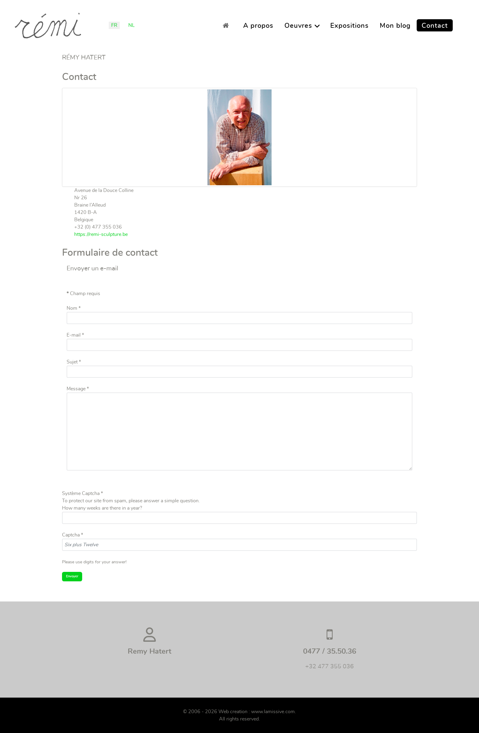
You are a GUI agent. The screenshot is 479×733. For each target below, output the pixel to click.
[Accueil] (227, 25)
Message (78, 388)
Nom (74, 308)
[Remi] (48, 23)
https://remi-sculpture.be (101, 234)
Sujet (74, 361)
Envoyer (72, 576)
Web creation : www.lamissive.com (256, 711)
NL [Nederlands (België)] (131, 25)
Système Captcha (82, 493)
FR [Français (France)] (114, 25)
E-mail (75, 335)
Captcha (72, 535)
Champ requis (83, 293)
